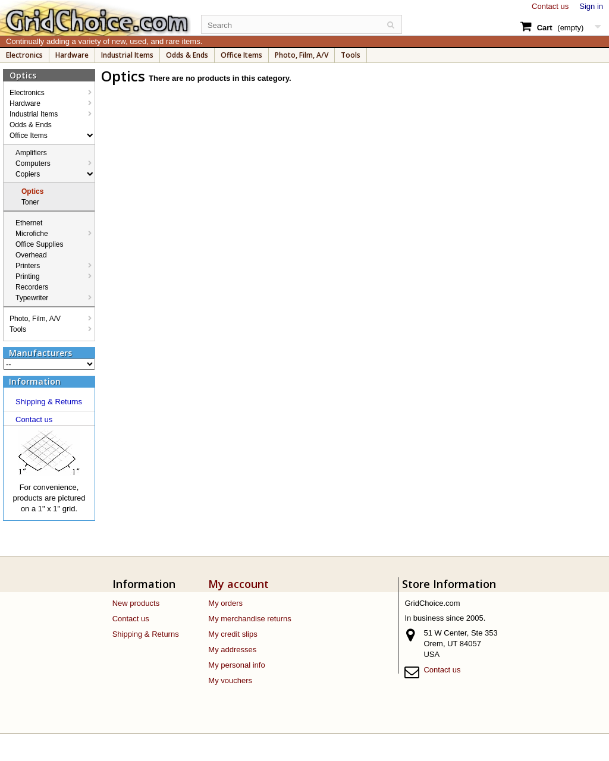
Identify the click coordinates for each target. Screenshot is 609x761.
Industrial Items (127, 55)
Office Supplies (39, 244)
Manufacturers (40, 353)
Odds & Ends (187, 55)
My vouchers (230, 680)
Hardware (72, 55)
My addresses (232, 649)
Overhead (31, 255)
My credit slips (232, 634)
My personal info (236, 665)
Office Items (241, 55)
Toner (30, 202)
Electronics (24, 55)
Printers (27, 266)
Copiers (27, 174)
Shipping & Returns (48, 401)
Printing (27, 276)
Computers (33, 163)
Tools (350, 55)
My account (238, 584)
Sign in (591, 6)
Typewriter (31, 298)
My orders (225, 603)
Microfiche (31, 233)
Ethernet (28, 223)
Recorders (31, 287)
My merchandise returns (249, 618)
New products (135, 603)
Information (35, 381)
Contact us (550, 6)
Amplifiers (31, 153)
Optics (32, 191)
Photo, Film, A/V (301, 55)
